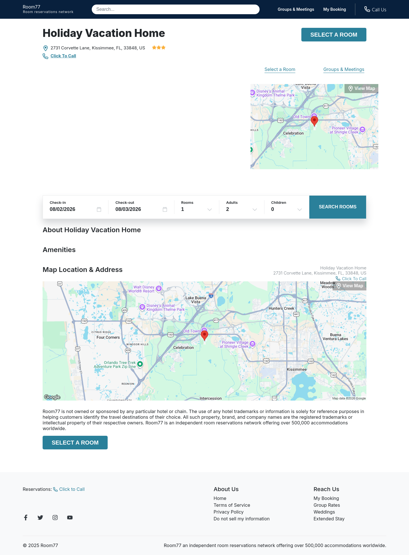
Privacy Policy (229, 512)
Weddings (324, 512)
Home (220, 498)
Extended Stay (329, 519)
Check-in (58, 202)
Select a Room (333, 35)
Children (278, 202)
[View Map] (349, 286)
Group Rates (327, 505)
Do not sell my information (242, 519)
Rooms (187, 202)
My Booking (334, 9)
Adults (232, 202)
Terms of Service (232, 505)
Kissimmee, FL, (107, 48)
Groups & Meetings (296, 9)
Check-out (124, 202)
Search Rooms (337, 206)
